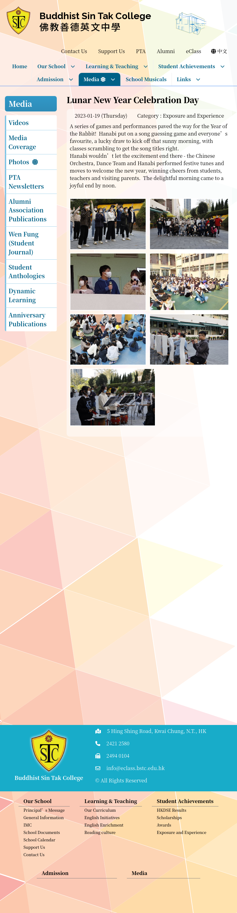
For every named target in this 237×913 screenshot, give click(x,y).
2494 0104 (118, 755)
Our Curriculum (100, 819)
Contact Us (33, 864)
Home (19, 66)
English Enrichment (104, 834)
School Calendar (39, 849)
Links (189, 79)
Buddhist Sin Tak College (95, 15)
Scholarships (169, 827)
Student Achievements (191, 66)
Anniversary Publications (28, 319)
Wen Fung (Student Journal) (24, 243)
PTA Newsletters (26, 181)
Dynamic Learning (22, 295)
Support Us (34, 856)
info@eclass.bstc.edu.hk (135, 768)
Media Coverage (22, 142)
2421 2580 (118, 743)
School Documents (41, 841)
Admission (55, 79)
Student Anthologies (27, 271)
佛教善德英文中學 (81, 26)
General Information (43, 827)
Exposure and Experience (181, 841)
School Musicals (146, 79)
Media (100, 79)
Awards (164, 834)
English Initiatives (102, 827)
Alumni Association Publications (28, 210)
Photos (19, 161)
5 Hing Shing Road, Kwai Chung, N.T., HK (156, 731)
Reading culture (100, 841)
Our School (56, 66)
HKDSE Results (171, 819)
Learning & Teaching (116, 66)
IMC (27, 834)
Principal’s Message (44, 819)
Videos (19, 122)
